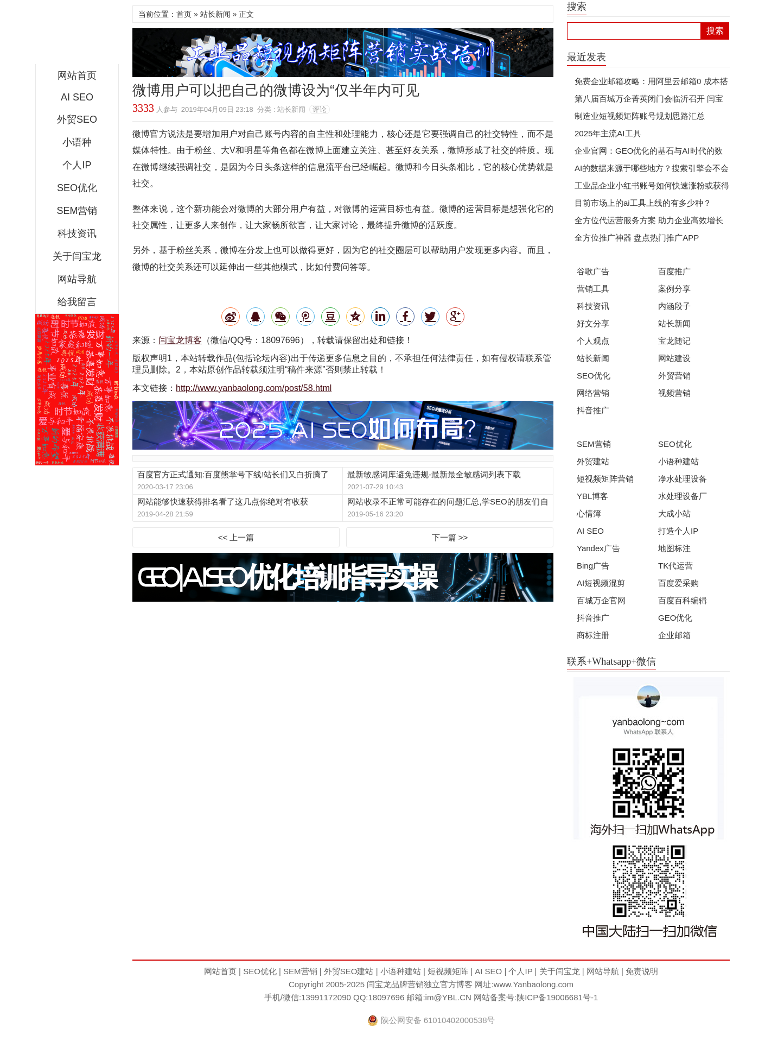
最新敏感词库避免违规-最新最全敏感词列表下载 (434, 474)
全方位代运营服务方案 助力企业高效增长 (649, 220)
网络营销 (593, 393)
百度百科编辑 (682, 600)
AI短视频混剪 (601, 583)
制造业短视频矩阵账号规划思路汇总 (640, 116)
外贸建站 (593, 461)
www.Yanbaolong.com (533, 984)
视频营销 (674, 393)
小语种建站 (678, 461)
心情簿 (589, 513)
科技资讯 (77, 233)
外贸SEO (77, 119)
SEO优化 (77, 187)
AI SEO (77, 97)
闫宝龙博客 (180, 340)
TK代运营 (675, 565)
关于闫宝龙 (77, 256)
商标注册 (593, 635)
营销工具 (593, 288)
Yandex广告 (598, 548)
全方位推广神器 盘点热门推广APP (637, 237)
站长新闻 (215, 14)
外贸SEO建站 (349, 971)
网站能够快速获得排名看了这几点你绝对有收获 (222, 501)
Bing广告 (593, 565)
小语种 (77, 142)
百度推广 (674, 271)
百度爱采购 (678, 583)
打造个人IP (678, 530)
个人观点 (593, 340)
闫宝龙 (77, 34)
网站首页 (77, 75)
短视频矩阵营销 (605, 478)
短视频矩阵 (448, 971)
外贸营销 (674, 375)
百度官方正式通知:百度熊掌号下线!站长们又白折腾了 (233, 474)
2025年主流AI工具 (608, 133)
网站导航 (77, 279)
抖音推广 (593, 410)
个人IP (76, 165)
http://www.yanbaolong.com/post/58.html (253, 388)
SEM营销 (76, 210)
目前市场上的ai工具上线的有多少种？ (643, 202)
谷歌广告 (593, 271)
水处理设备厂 (682, 496)
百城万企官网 (601, 600)
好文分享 (593, 323)
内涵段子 (674, 306)
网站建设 (674, 358)
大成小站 (674, 513)
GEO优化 (675, 617)
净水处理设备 (682, 478)
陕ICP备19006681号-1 (557, 997)
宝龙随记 (674, 340)
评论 (320, 109)
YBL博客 (592, 496)
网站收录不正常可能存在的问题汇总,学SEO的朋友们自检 (447, 502)
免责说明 (642, 971)
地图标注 (674, 548)
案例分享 (674, 288)
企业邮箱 (674, 635)
